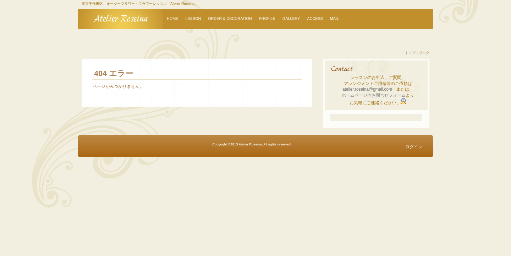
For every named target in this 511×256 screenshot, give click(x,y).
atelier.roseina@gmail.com (367, 89)
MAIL (334, 18)
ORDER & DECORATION (230, 18)
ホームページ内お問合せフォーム (374, 95)
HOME (172, 18)
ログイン (413, 146)
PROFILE (267, 18)
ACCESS (315, 18)
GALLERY (291, 18)
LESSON (193, 18)
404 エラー (113, 73)
